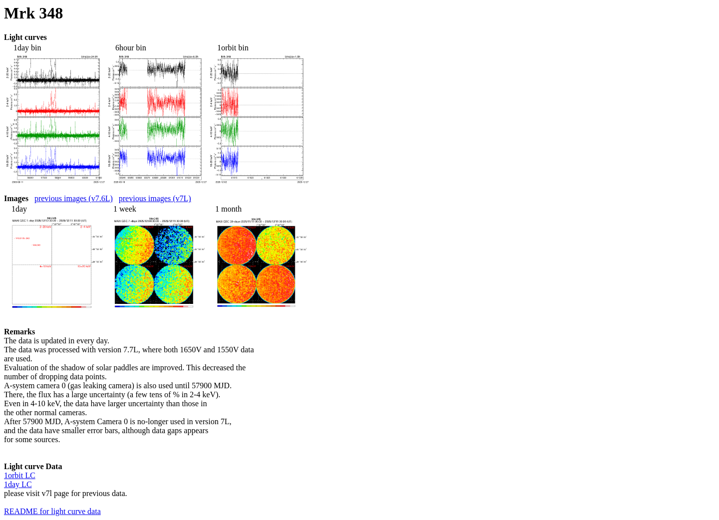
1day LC (18, 484)
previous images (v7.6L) (73, 198)
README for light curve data (52, 511)
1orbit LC (19, 475)
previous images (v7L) (155, 198)
